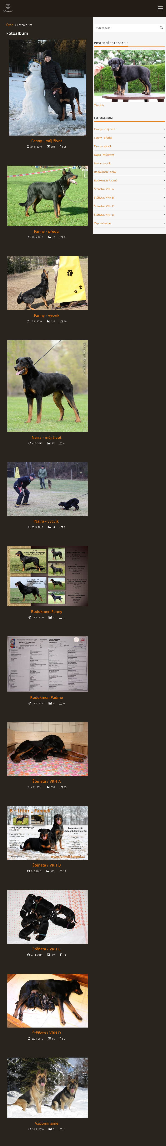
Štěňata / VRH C (46, 949)
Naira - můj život (46, 437)
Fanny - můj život (46, 141)
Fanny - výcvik (46, 315)
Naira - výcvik (46, 521)
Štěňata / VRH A (46, 781)
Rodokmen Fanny (46, 611)
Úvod (9, 25)
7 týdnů (99, 105)
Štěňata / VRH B (46, 865)
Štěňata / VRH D (46, 1033)
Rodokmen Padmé (46, 697)
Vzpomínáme (46, 1123)
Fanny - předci (46, 231)
